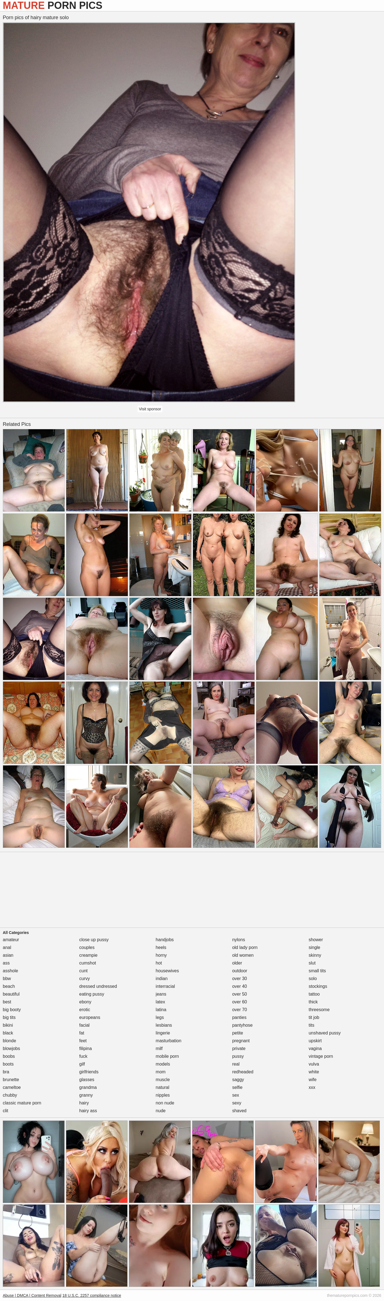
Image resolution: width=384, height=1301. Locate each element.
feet (83, 1040)
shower (316, 939)
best (7, 1001)
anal (7, 947)
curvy (84, 978)
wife (312, 1079)
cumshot (87, 963)
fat (81, 1033)
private (238, 1048)
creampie (88, 955)
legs (160, 1017)
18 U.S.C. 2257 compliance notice (91, 1295)
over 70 (239, 1009)
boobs (9, 1056)
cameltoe (12, 1087)
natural (162, 1087)
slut (312, 963)
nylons (238, 939)
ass (6, 963)
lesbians (164, 1025)
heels (161, 947)
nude (161, 1110)
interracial (165, 986)
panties (239, 1017)
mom (161, 1071)
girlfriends (88, 1071)
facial (84, 1025)
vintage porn (321, 1056)
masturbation (169, 1040)
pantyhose (242, 1025)
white (314, 1071)
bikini (8, 1025)
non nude (165, 1103)
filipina (85, 1048)
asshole (10, 970)
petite (237, 1033)
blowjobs (11, 1048)
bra (6, 1071)
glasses (86, 1079)
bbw (7, 978)
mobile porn (167, 1056)
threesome (319, 1009)
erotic (84, 1009)
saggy (238, 1079)
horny (161, 955)
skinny (315, 955)
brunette (11, 1079)
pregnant (241, 1040)
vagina (315, 1048)
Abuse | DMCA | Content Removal (32, 1295)
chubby (10, 1095)
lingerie (163, 1033)
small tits (317, 970)
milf (159, 1048)
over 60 (239, 1001)
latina (161, 1009)
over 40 (239, 986)
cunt (83, 970)
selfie (237, 1087)
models (163, 1064)
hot (159, 963)
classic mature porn (22, 1103)
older (237, 963)
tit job (314, 1017)
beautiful (11, 994)
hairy (84, 1103)
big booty (12, 1009)
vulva (314, 1064)
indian (162, 978)
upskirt (315, 1040)
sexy (236, 1103)
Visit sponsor (150, 409)
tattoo (314, 994)
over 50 (239, 994)
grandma (88, 1087)
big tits (9, 1017)
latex (160, 1001)
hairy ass (88, 1110)
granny (86, 1095)
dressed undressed (98, 986)
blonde (9, 1040)
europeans (89, 1017)
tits (311, 1025)
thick (313, 1001)
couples (87, 947)
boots (8, 1064)
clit (5, 1110)
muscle (163, 1079)
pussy (238, 1056)
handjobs (165, 939)
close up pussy (94, 939)
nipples (163, 1095)
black (8, 1033)
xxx (312, 1087)
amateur (11, 939)
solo (313, 978)
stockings (318, 986)
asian (8, 955)
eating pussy (91, 994)
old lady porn (245, 947)
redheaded (242, 1071)
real (236, 1064)
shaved (239, 1110)
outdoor (239, 970)
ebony (85, 1001)
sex (235, 1095)
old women (242, 955)
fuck (83, 1056)
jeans (161, 994)
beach (9, 986)
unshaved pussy (325, 1033)
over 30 (239, 978)
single (314, 947)
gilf (82, 1064)
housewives (167, 970)
